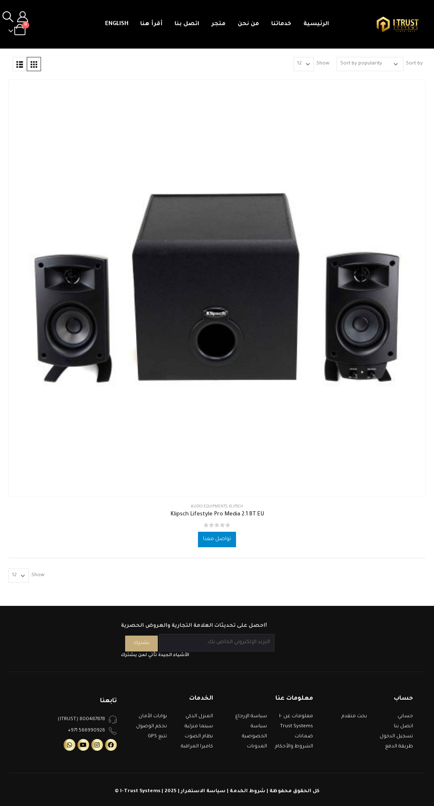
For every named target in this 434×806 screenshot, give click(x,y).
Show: (322, 64)
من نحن (248, 24)
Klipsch (236, 507)
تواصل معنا (217, 539)
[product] (217, 288)
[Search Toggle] (7, 17)
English (116, 24)
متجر (218, 24)
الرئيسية (316, 24)
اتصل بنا (187, 24)
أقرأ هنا (151, 24)
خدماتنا (281, 24)
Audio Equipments (209, 507)
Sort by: (414, 64)
